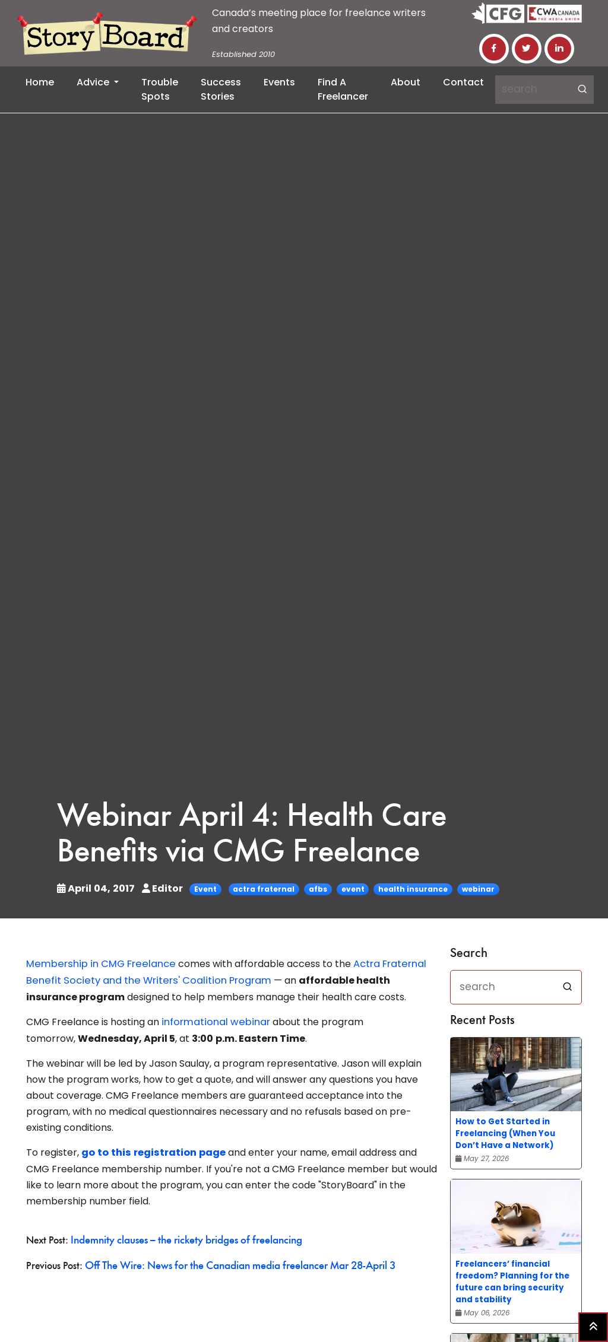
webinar (475, 889)
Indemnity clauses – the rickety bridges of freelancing (182, 1238)
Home (40, 82)
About (405, 82)
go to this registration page (151, 1150)
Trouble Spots (159, 89)
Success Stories (221, 89)
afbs (315, 889)
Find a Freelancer (343, 89)
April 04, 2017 (95, 888)
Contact (463, 82)
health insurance (410, 889)
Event (202, 889)
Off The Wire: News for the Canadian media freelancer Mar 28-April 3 (234, 1263)
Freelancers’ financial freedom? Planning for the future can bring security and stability (512, 1281)
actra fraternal (261, 889)
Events (279, 82)
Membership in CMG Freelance (98, 964)
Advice (94, 82)
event (350, 889)
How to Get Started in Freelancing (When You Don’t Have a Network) (505, 1133)
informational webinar (213, 1021)
